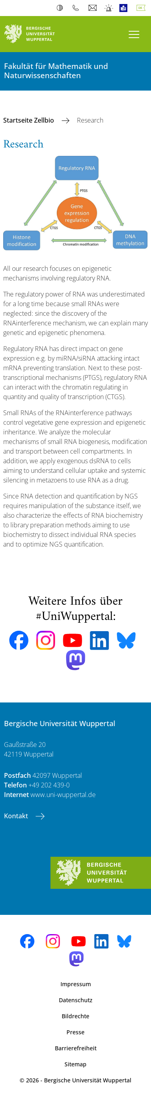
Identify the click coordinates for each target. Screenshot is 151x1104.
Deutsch (142, 8)
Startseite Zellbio (29, 120)
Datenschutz (76, 1000)
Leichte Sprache (125, 8)
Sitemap (75, 1064)
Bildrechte (75, 1016)
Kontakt (17, 815)
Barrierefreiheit (76, 1048)
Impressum (75, 984)
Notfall (109, 8)
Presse (75, 1032)
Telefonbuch (77, 8)
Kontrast (61, 8)
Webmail (94, 8)
